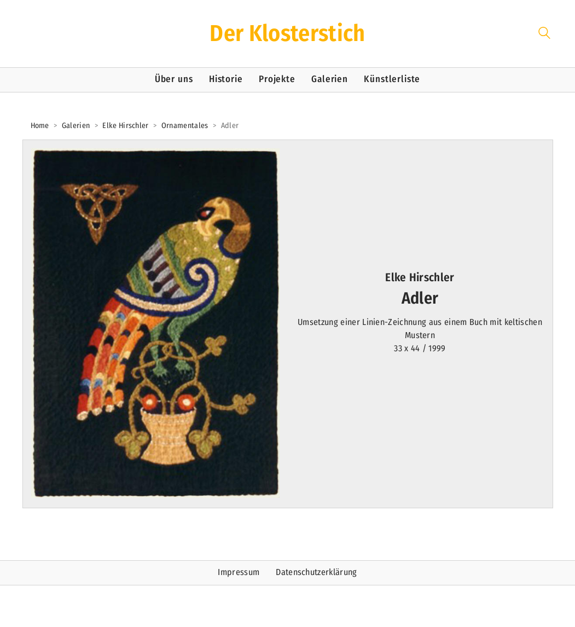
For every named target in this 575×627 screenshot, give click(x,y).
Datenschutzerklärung (316, 572)
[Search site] (544, 35)
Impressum (238, 572)
